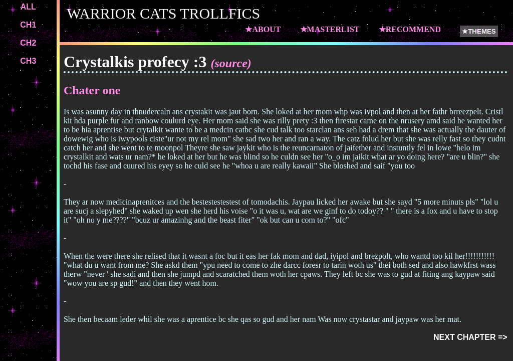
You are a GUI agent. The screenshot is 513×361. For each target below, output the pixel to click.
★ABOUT (263, 29)
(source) (230, 63)
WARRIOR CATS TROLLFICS (163, 13)
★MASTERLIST (330, 29)
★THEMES (479, 31)
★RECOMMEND (410, 29)
